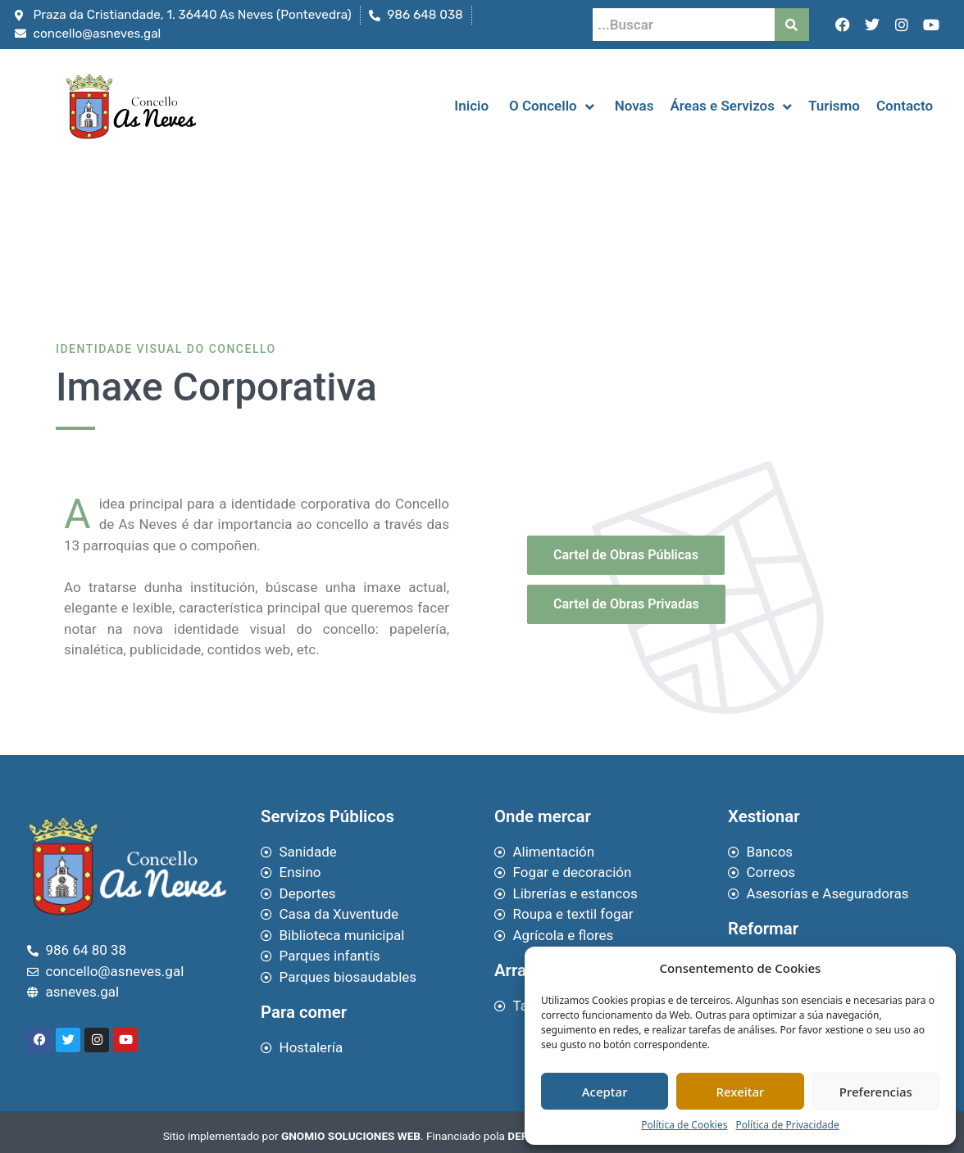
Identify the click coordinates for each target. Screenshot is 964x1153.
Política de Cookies (684, 1125)
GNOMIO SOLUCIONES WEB (351, 1135)
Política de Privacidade (787, 1125)
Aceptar (605, 1091)
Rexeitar (740, 1091)
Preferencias (875, 1091)
